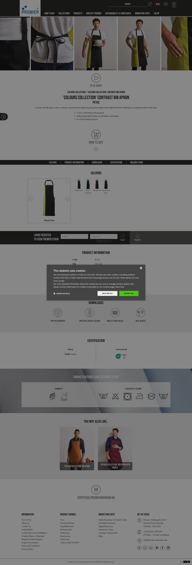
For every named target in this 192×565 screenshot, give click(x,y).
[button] (61, 293)
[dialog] (96, 283)
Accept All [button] (128, 293)
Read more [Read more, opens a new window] (120, 286)
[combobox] (141, 268)
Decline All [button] (106, 293)
